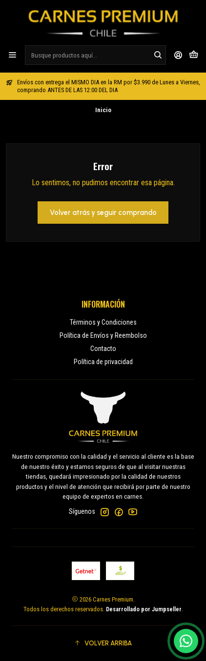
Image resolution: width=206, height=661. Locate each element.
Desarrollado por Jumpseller (144, 609)
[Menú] (12, 54)
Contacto (103, 348)
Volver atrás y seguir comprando (103, 212)
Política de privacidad (103, 362)
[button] (103, 643)
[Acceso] (178, 54)
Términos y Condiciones (103, 322)
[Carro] (193, 54)
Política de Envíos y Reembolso (103, 335)
